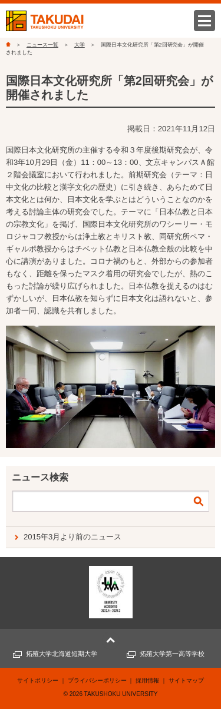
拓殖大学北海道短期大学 (61, 653)
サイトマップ (186, 680)
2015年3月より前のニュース (72, 536)
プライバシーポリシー (97, 680)
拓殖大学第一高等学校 (172, 653)
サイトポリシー (37, 680)
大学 (79, 45)
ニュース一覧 (42, 45)
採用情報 (147, 680)
